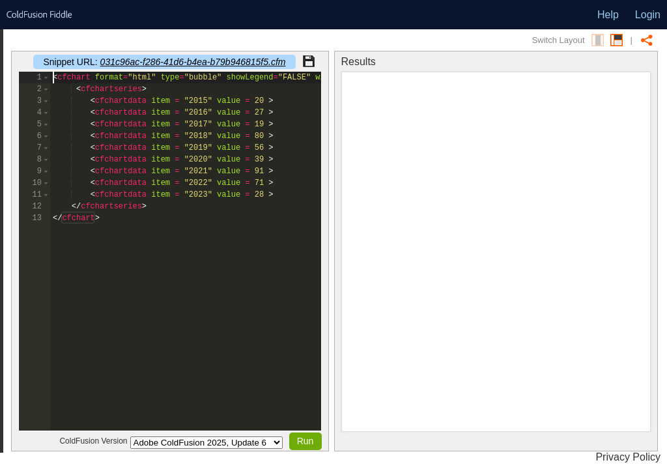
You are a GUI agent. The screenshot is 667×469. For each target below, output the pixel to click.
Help (608, 14)
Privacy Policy (627, 456)
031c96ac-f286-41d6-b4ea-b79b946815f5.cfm (193, 62)
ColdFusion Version (93, 441)
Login (647, 14)
